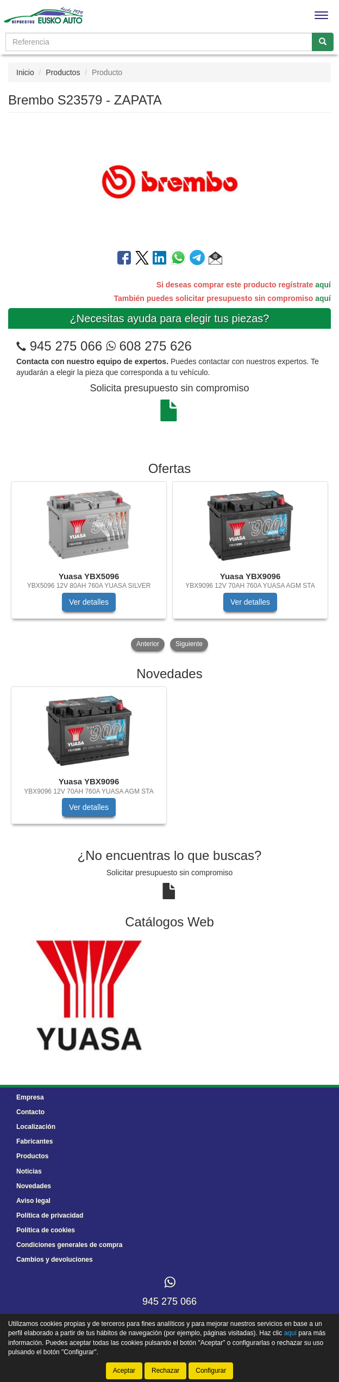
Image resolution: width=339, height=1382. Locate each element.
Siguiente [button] (189, 644)
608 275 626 (149, 346)
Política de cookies (45, 1230)
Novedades (33, 1186)
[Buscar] (323, 42)
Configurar (211, 1370)
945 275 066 (66, 346)
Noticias (29, 1171)
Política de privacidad (49, 1215)
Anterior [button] (147, 644)
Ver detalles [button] (89, 602)
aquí (323, 284)
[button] (215, 259)
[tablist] (169, 567)
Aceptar (124, 1370)
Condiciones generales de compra (69, 1245)
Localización (35, 1127)
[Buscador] (158, 42)
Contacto (30, 1112)
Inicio (25, 72)
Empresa (30, 1097)
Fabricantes (34, 1141)
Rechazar (165, 1370)
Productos (63, 72)
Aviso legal (33, 1201)
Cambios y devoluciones (54, 1259)
